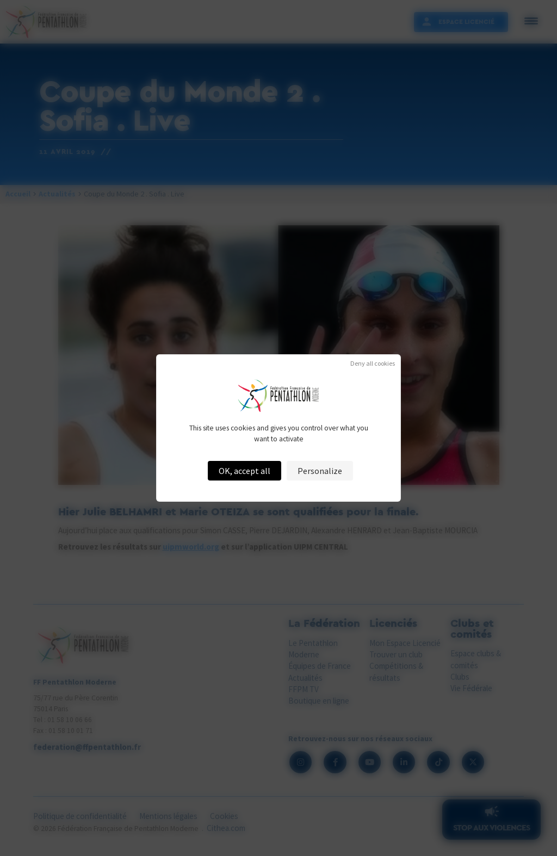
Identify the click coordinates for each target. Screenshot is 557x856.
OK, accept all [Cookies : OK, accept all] (244, 470)
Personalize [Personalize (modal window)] (320, 470)
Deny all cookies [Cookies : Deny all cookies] (372, 363)
